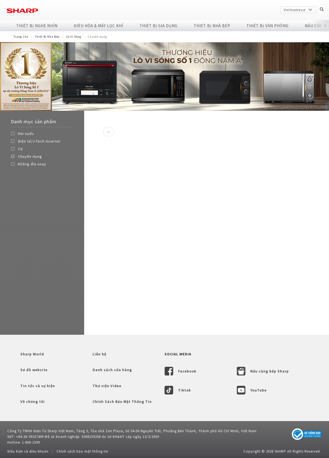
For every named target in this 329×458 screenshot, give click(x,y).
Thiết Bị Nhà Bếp (212, 25)
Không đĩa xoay (32, 164)
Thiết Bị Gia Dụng (159, 25)
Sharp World (32, 354)
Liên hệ (99, 354)
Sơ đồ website (34, 369)
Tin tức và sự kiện (37, 385)
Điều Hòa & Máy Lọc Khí (98, 25)
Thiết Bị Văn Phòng (267, 25)
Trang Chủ (21, 37)
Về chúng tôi (32, 401)
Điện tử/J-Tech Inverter (39, 141)
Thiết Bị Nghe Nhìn (37, 25)
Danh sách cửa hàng (112, 369)
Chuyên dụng (30, 156)
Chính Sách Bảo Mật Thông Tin (122, 401)
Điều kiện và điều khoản (28, 451)
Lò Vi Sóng (73, 37)
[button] (325, 26)
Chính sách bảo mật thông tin (82, 451)
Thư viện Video (107, 385)
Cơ (20, 149)
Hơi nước (26, 133)
